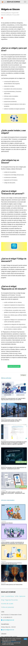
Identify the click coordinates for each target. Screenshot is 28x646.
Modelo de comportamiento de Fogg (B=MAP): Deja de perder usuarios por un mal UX (13, 399)
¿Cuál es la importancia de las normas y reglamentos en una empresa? (11, 563)
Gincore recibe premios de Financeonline (11, 584)
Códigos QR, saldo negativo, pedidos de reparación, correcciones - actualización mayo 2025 (13, 493)
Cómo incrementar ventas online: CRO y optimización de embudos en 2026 (11, 420)
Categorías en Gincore (7, 523)
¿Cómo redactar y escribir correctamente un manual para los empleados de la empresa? (12, 543)
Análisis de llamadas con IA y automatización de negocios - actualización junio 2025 (13, 468)
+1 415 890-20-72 (7, 617)
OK (25, 639)
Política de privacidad (16, 641)
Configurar (23, 375)
